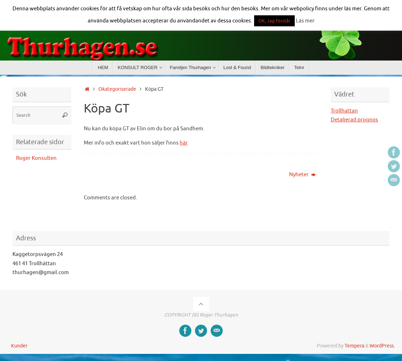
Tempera (354, 346)
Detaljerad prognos (354, 119)
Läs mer (305, 20)
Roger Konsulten (36, 158)
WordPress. (382, 346)
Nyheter (302, 174)
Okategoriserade (117, 89)
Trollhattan (344, 111)
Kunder (19, 346)
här (184, 143)
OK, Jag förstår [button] (274, 21)
